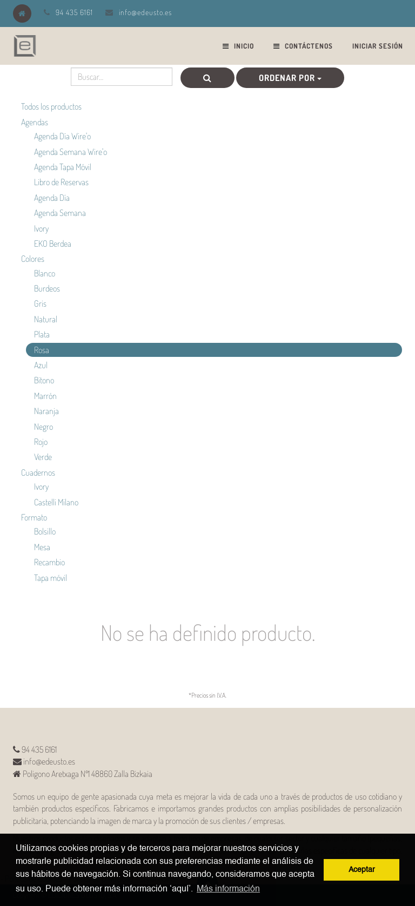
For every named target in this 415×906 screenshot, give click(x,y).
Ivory (41, 228)
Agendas (34, 122)
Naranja (46, 410)
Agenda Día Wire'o (62, 136)
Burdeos (47, 288)
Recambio (49, 562)
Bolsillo (45, 531)
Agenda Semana (60, 212)
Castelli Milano (56, 502)
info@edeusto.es (145, 12)
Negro (43, 426)
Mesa (42, 547)
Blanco (44, 273)
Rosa (41, 349)
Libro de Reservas (61, 182)
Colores (32, 258)
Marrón (45, 395)
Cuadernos (38, 472)
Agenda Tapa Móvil (62, 166)
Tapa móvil (50, 577)
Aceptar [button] (362, 870)
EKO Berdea (52, 243)
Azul (41, 365)
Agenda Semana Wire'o (70, 151)
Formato (34, 517)
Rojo (41, 441)
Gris (40, 303)
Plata (42, 334)
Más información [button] (228, 889)
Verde (43, 456)
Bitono (44, 380)
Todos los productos (51, 106)
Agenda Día (52, 197)
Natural (45, 319)
